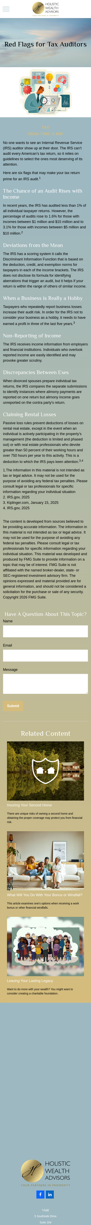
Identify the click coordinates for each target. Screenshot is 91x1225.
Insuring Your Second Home (29, 805)
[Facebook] (40, 1195)
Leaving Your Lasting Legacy (30, 981)
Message (10, 670)
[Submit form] (13, 706)
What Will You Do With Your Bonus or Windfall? (44, 895)
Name (8, 621)
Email (7, 645)
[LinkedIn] (50, 1195)
